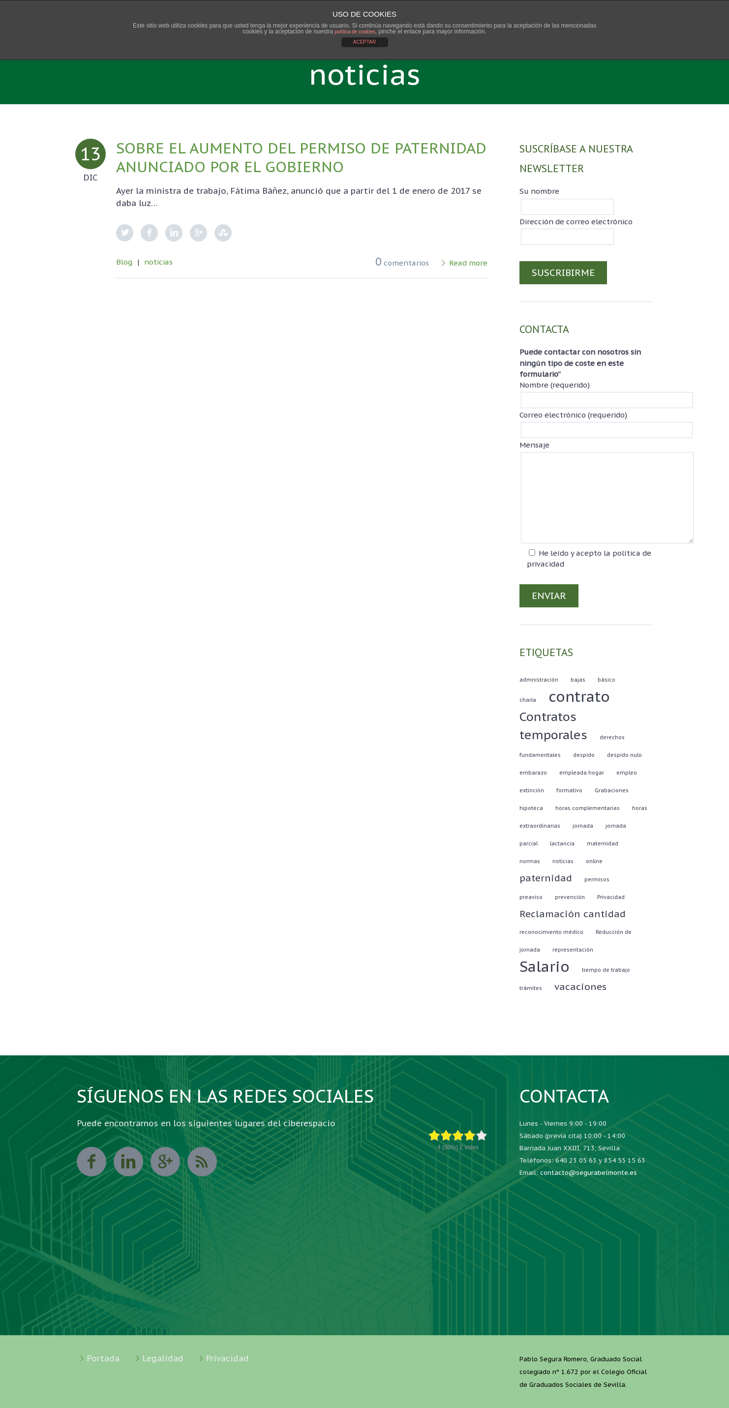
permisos (596, 879)
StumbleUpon (223, 232)
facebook (91, 1161)
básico (606, 679)
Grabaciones (612, 790)
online (594, 861)
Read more (468, 263)
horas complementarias (587, 808)
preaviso (531, 897)
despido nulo (624, 754)
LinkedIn (173, 232)
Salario (544, 966)
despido (584, 754)
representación (572, 949)
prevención (570, 897)
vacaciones (580, 986)
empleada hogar (581, 772)
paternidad (545, 878)
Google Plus (198, 232)
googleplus (165, 1161)
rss (202, 1161)
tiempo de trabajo (606, 969)
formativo (569, 790)
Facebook (149, 232)
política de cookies (355, 31)
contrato (579, 696)
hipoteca (531, 808)
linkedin (128, 1161)
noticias (158, 262)
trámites (530, 988)
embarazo (533, 772)
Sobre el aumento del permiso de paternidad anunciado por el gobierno (301, 157)
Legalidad (162, 1358)
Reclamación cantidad (572, 914)
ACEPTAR (364, 42)
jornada (583, 825)
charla (527, 699)
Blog (124, 262)
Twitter (124, 232)
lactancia (562, 843)
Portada (103, 1358)
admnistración (538, 679)
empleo (626, 772)
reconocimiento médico (551, 932)
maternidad (602, 843)
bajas (578, 679)
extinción (531, 790)
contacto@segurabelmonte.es (588, 1172)
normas (529, 861)
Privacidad (611, 897)
